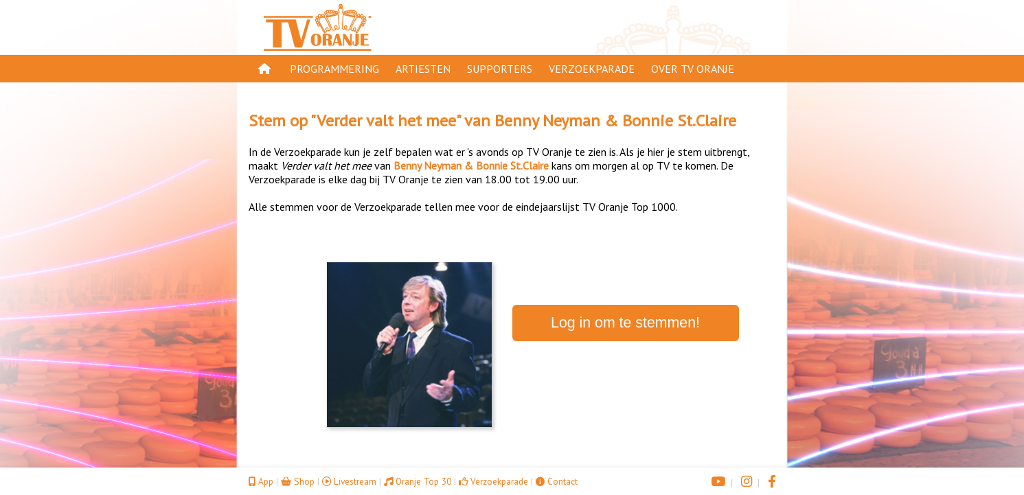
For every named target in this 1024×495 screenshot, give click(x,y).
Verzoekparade (592, 69)
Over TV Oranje (692, 69)
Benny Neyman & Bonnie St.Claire (615, 120)
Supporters (499, 69)
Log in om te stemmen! (625, 322)
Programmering (334, 69)
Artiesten (423, 69)
